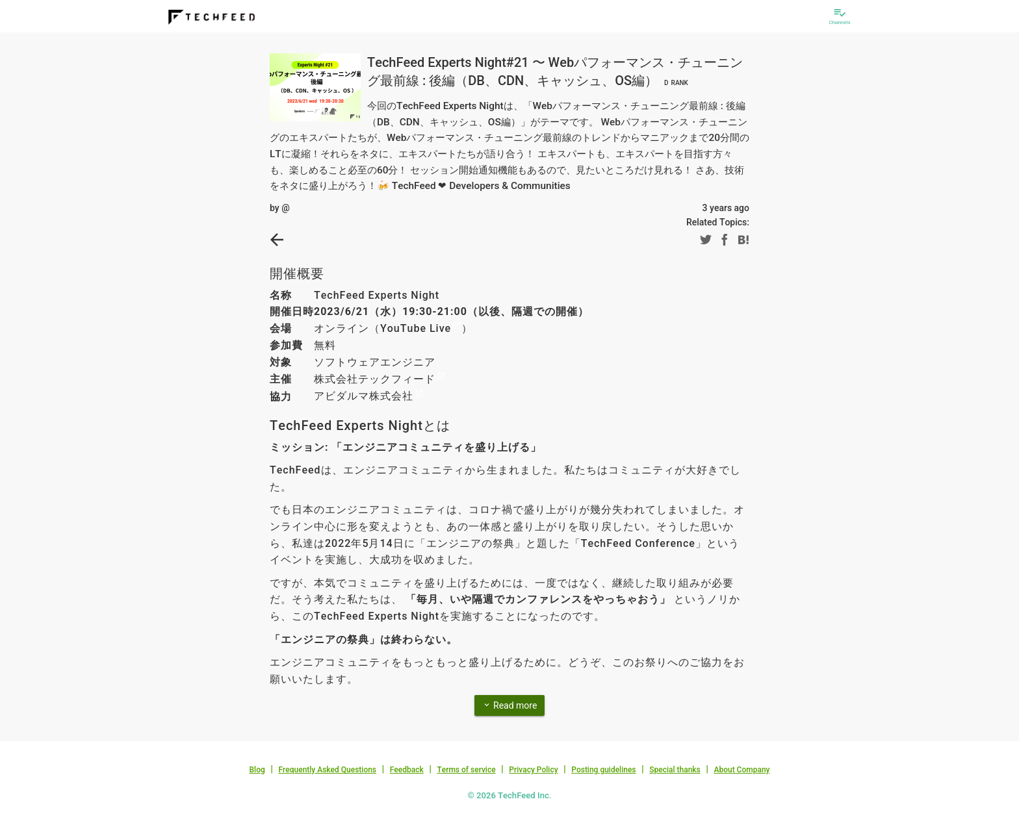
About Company (741, 769)
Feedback (407, 769)
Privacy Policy (533, 769)
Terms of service (466, 769)
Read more (509, 705)
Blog (257, 769)
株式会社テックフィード (374, 379)
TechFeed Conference (638, 543)
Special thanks (675, 769)
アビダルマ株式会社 (363, 396)
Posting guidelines (603, 769)
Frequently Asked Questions (327, 769)
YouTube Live (415, 328)
